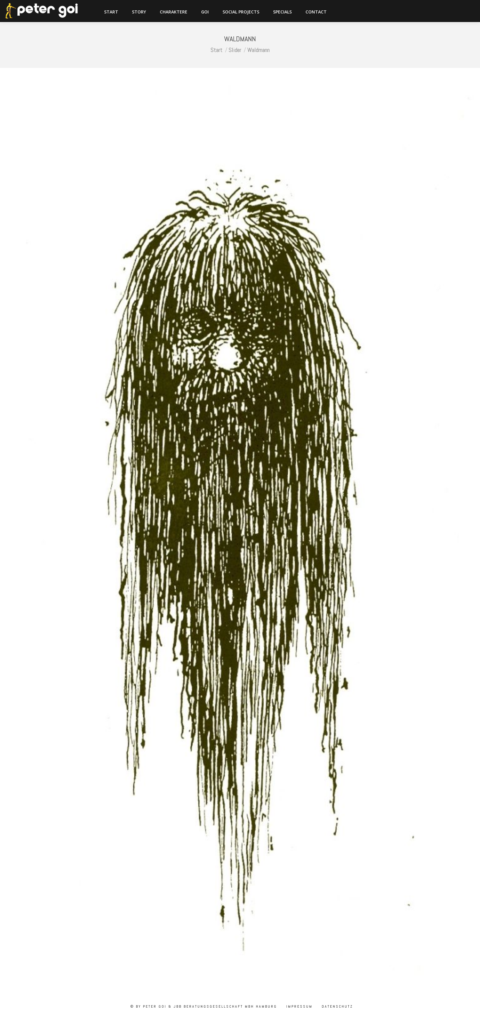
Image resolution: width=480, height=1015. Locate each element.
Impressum (298, 1006)
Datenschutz (336, 1006)
